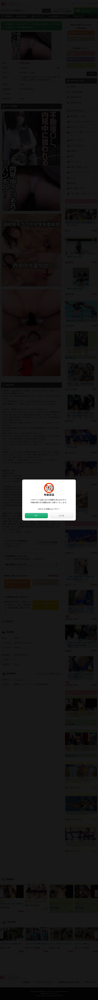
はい (36, 516)
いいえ (61, 516)
